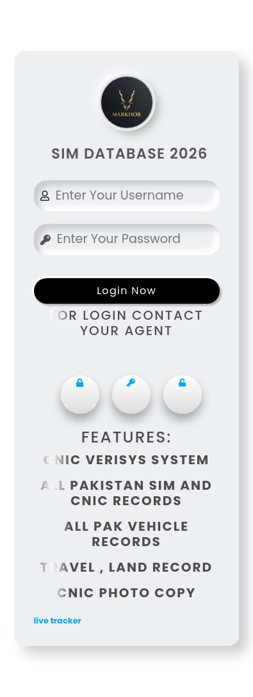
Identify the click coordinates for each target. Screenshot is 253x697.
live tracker (58, 620)
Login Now (126, 290)
